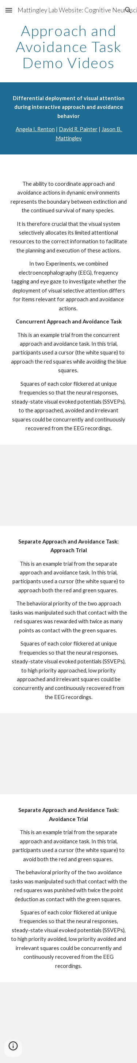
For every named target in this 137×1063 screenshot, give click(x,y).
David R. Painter (78, 129)
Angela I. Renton (35, 129)
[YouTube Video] (68, 485)
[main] (68, 47)
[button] (9, 10)
